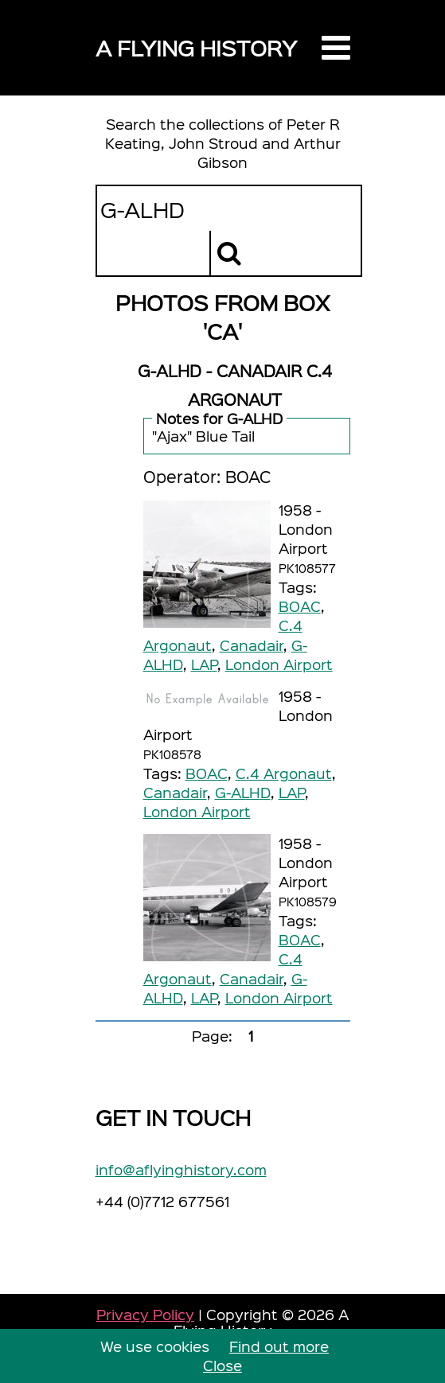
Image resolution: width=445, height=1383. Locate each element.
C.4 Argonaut (284, 773)
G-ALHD (243, 792)
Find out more (279, 1346)
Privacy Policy (145, 1314)
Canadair (251, 645)
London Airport (279, 664)
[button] (336, 47)
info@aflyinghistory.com (181, 1169)
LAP (204, 664)
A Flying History (196, 47)
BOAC (300, 606)
